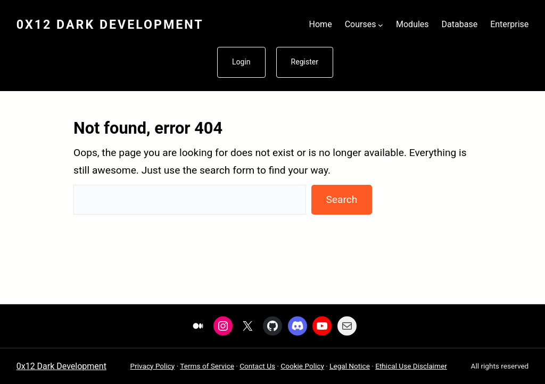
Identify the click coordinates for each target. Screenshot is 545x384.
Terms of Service (207, 366)
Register (304, 62)
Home (320, 24)
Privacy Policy (152, 366)
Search (341, 199)
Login (241, 62)
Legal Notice (349, 366)
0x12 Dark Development (110, 24)
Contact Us (257, 366)
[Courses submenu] (380, 24)
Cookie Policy (302, 366)
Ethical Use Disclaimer (411, 366)
